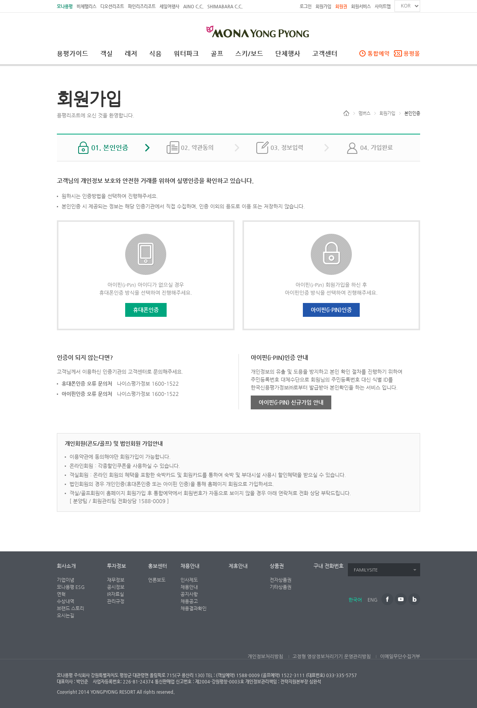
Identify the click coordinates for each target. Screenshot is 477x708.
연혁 (61, 594)
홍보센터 (157, 566)
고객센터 (325, 54)
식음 (155, 54)
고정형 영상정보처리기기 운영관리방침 (332, 656)
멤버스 (364, 113)
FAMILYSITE (366, 570)
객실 (106, 54)
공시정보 (115, 587)
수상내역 (65, 601)
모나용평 (65, 6)
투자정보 (116, 566)
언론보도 (156, 580)
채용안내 (189, 566)
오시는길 (65, 615)
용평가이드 (72, 54)
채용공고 (189, 601)
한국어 (355, 600)
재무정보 (115, 580)
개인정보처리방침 (265, 656)
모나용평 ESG (71, 587)
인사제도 (189, 580)
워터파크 (186, 54)
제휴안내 (238, 566)
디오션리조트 (112, 6)
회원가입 (323, 6)
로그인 (306, 6)
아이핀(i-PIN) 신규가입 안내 (291, 402)
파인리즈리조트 (142, 6)
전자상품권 (280, 580)
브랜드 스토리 (70, 608)
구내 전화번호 (329, 566)
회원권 (341, 6)
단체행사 (287, 54)
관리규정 (115, 601)
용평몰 (412, 53)
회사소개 (66, 566)
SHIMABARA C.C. (224, 6)
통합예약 (379, 53)
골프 (217, 54)
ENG (372, 600)
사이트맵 (383, 6)
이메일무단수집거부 (400, 656)
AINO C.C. (193, 6)
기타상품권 (280, 587)
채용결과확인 (193, 608)
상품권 (277, 566)
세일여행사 (169, 6)
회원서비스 (361, 6)
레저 (131, 54)
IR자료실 (115, 594)
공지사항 (189, 594)
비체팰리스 (86, 6)
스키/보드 (249, 54)
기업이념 (65, 580)
